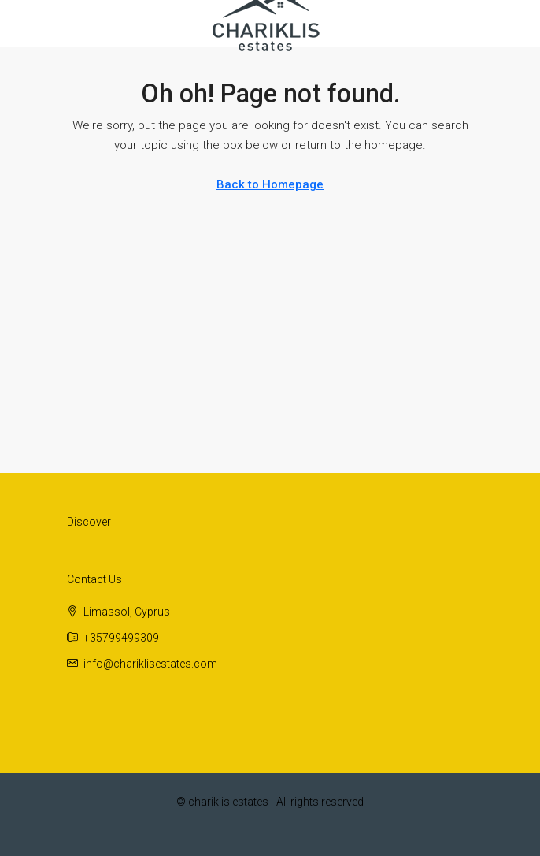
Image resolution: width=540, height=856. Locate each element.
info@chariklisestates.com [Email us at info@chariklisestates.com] (150, 663)
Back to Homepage (270, 184)
